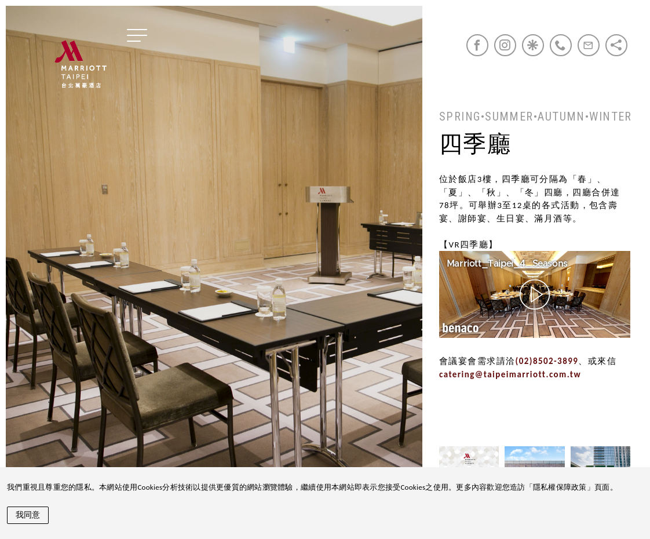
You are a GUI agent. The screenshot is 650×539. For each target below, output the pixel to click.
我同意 (28, 514)
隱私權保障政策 (560, 487)
